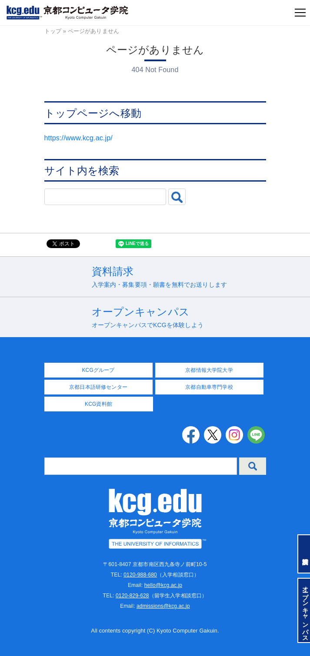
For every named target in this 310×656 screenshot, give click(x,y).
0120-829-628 (132, 596)
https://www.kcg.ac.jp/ (78, 138)
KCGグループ (98, 370)
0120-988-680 (140, 575)
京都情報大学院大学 (209, 370)
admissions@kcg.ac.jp (163, 606)
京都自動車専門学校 (209, 387)
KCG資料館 (98, 404)
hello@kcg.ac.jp (163, 585)
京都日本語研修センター (98, 387)
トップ (52, 31)
